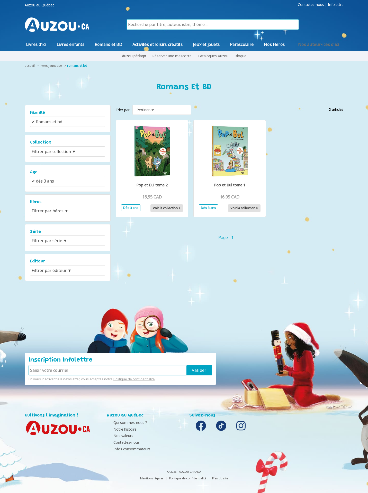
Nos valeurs (118, 435)
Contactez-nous (311, 5)
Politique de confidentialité (134, 379)
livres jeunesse (51, 65)
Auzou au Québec (39, 5)
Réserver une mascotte (172, 55)
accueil (30, 65)
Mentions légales (151, 478)
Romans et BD (77, 65)
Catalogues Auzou (213, 55)
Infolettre (336, 5)
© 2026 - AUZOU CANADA (184, 471)
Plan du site (220, 478)
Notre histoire (119, 429)
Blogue (240, 55)
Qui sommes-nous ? (125, 422)
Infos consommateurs (126, 449)
